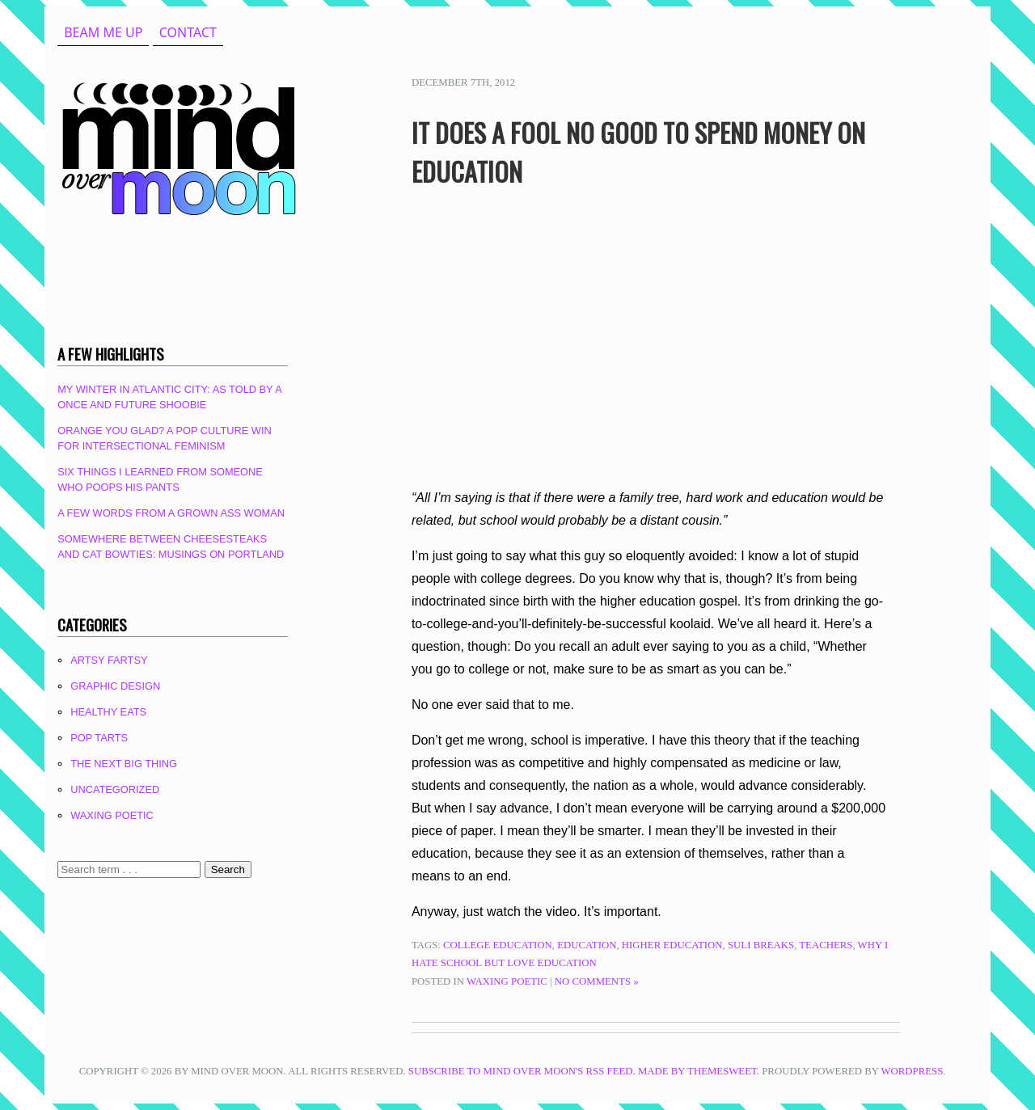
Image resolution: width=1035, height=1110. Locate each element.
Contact (188, 32)
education (586, 945)
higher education (672, 945)
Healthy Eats (108, 712)
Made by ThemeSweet (697, 1071)
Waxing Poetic (507, 981)
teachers (825, 945)
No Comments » (597, 981)
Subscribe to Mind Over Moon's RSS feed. (522, 1071)
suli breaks (761, 945)
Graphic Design (115, 686)
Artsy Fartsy (108, 660)
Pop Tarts (99, 738)
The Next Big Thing (123, 764)
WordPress (912, 1071)
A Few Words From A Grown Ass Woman (171, 513)
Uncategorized (114, 789)
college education (497, 945)
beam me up (103, 32)
